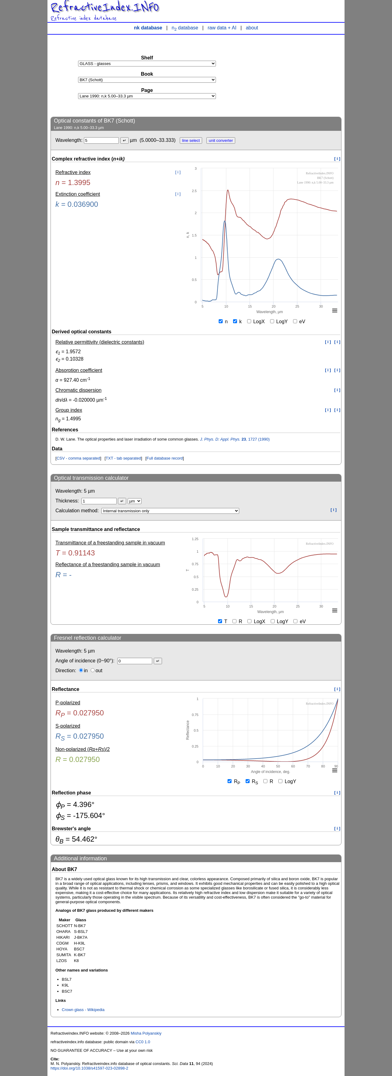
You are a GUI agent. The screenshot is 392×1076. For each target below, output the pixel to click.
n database (185, 27)
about (252, 27)
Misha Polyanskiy (146, 1033)
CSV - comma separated (78, 458)
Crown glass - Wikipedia (83, 1009)
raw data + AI (222, 27)
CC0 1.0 (143, 1042)
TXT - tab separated (123, 458)
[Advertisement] (295, 75)
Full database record (164, 458)
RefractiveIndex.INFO (105, 7)
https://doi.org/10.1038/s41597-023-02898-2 (89, 1068)
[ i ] (337, 158)
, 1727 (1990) (235, 439)
